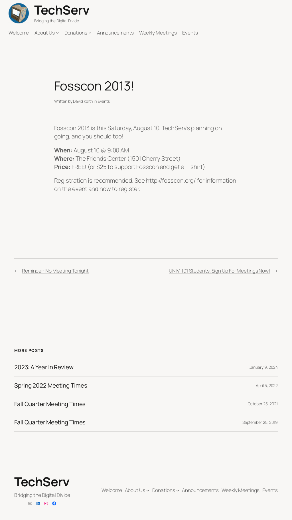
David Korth (83, 101)
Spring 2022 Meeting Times (50, 385)
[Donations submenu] (89, 32)
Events (104, 101)
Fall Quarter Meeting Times (50, 404)
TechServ (61, 9)
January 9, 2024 (264, 367)
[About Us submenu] (57, 32)
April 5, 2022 (267, 385)
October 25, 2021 (263, 403)
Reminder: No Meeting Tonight (55, 270)
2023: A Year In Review (44, 367)
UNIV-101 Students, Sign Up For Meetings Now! (219, 270)
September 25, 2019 (260, 422)
